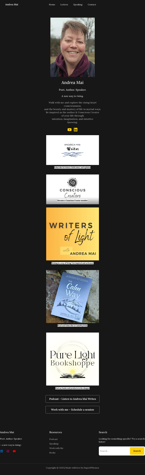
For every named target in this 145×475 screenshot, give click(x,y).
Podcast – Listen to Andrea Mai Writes (72, 398)
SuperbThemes (91, 467)
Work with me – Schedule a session (72, 409)
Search (137, 450)
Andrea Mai (11, 4)
